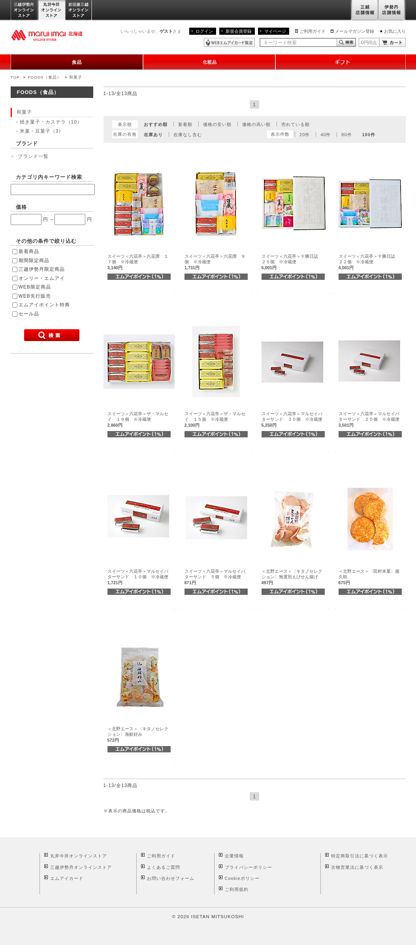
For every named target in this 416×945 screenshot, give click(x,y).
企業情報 (234, 855)
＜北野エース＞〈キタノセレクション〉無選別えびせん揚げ (292, 577)
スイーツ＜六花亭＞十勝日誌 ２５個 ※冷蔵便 (292, 262)
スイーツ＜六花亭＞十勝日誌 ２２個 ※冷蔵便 (369, 262)
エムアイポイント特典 (44, 305)
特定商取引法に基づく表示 (359, 855)
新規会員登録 (239, 31)
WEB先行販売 (35, 296)
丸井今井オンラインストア (51, 10)
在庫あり (153, 134)
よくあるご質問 (163, 867)
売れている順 (295, 124)
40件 (325, 134)
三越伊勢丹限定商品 (42, 269)
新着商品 (29, 251)
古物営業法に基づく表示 (357, 867)
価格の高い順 (256, 124)
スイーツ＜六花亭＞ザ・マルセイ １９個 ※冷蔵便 (137, 419)
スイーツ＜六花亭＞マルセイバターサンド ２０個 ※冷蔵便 (369, 419)
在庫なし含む (187, 134)
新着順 (185, 124)
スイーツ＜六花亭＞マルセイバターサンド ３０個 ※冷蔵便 (292, 419)
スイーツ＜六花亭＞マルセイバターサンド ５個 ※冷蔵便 (214, 577)
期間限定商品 (34, 260)
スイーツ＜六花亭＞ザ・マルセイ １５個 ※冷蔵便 (214, 419)
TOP (15, 77)
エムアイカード (66, 878)
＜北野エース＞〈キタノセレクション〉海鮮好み (137, 734)
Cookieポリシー (242, 878)
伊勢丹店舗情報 (392, 10)
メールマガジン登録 (354, 31)
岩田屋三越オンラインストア (78, 10)
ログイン (204, 31)
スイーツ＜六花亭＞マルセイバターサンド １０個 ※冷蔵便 (137, 577)
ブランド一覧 (33, 156)
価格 (21, 207)
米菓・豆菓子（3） (42, 131)
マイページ (275, 31)
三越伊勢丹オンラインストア (24, 10)
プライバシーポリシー (248, 867)
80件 (346, 134)
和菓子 (75, 77)
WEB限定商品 (35, 287)
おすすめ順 (156, 124)
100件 (368, 134)
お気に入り (395, 31)
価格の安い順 (217, 124)
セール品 (29, 314)
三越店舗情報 (364, 10)
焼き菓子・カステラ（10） (51, 122)
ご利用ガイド (312, 31)
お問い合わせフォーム (170, 878)
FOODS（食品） (44, 77)
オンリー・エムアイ (42, 278)
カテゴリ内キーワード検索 (49, 177)
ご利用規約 (236, 889)
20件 (304, 134)
